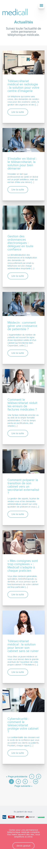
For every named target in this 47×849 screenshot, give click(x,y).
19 (35, 781)
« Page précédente (16, 776)
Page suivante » (23, 786)
